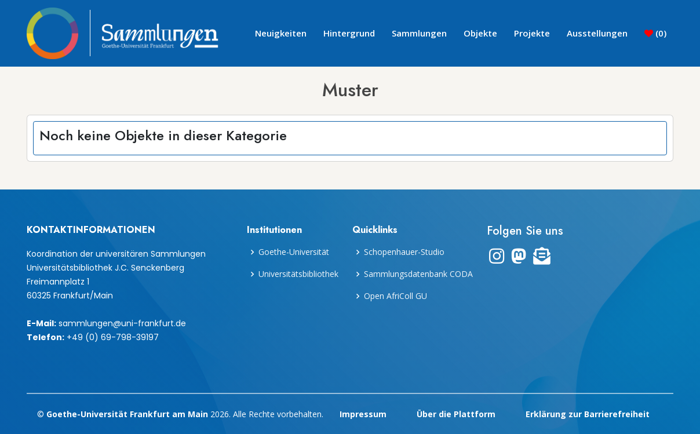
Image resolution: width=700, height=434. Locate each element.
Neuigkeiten (281, 33)
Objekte (480, 33)
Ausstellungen (597, 33)
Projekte (532, 33)
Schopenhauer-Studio (404, 252)
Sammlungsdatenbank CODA (418, 274)
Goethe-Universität (293, 252)
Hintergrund (349, 33)
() (655, 33)
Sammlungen (419, 33)
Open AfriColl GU (395, 296)
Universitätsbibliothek (298, 274)
